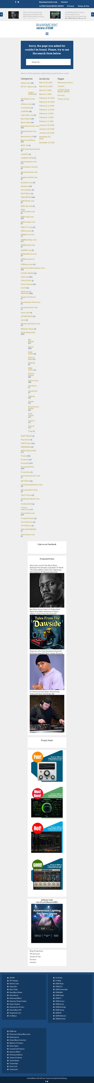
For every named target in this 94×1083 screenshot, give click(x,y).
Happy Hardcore (28, 297)
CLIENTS (25, 154)
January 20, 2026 (46, 133)
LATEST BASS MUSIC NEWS (51, 6)
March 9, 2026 (45, 90)
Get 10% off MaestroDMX (47, 902)
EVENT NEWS (27, 273)
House (31, 401)
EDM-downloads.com (28, 210)
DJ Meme (13, 1016)
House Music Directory (18, 1040)
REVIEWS (25, 481)
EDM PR (58, 1013)
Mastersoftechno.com (30, 323)
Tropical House (27, 518)
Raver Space (14, 1046)
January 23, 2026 (46, 129)
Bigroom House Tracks (18, 1001)
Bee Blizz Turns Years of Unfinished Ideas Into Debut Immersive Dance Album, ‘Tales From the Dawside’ (45, 611)
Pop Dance (25, 439)
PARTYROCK (26, 436)
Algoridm (13, 986)
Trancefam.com (28, 513)
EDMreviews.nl (27, 259)
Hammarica (14, 1037)
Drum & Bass (31, 358)
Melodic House (27, 329)
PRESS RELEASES (28, 450)
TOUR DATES (26, 504)
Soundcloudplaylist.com (31, 484)
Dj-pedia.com (26, 182)
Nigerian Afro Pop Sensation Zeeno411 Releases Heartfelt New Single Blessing (46, 652)
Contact (64, 2)
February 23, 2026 (47, 102)
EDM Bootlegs (61, 1007)
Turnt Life (13, 1066)
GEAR (23, 288)
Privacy (70, 6)
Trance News (14, 1061)
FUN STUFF (26, 280)
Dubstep (31, 363)
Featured (37, 12)
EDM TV (58, 998)
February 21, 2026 (46, 106)
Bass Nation (14, 995)
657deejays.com (28, 99)
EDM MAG (59, 992)
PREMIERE (25, 447)
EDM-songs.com (28, 222)
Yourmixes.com (28, 534)
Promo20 (69, 16)
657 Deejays (14, 981)
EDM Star (13, 1031)
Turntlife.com (27, 522)
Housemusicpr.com (29, 307)
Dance (31, 347)
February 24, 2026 (47, 98)
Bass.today (26, 122)
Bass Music (26, 118)
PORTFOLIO (26, 443)
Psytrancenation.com (30, 475)
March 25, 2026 (45, 82)
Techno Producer (16, 1058)
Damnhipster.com (29, 161)
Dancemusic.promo (29, 167)
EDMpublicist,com (29, 254)
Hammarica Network (32, 14)
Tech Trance (26, 495)
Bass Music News (16, 992)
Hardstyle (32, 391)
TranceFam (14, 1063)
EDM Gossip (60, 1010)
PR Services (35, 954)
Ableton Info (14, 984)
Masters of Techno (16, 1043)
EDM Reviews (61, 1019)
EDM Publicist (61, 1016)
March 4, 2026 (45, 94)
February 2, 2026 (46, 121)
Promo (41, 16)
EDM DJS (59, 986)
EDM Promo (60, 1001)
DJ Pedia (59, 978)
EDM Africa (60, 1004)
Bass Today (14, 989)
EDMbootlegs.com (29, 240)
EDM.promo (26, 231)
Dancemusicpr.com (29, 172)
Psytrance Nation (16, 1055)
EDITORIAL (26, 193)
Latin (23, 320)
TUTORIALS (26, 525)
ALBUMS (69, 12)
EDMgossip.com (28, 245)
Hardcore (32, 386)
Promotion (25, 472)
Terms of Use (83, 6)
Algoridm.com (27, 115)
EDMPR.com (26, 250)
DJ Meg (58, 981)
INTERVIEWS (27, 316)
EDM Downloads (62, 989)
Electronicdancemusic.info (33, 268)
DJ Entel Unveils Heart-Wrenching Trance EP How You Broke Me (44, 693)
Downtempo (26, 190)
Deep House (31, 353)
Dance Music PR (15, 1010)
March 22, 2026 (46, 86)
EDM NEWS (26, 197)
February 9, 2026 (46, 113)
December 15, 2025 (47, 142)
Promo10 (24, 459)
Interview (25, 312)
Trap (30, 431)
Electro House (31, 374)
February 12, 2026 (46, 109)
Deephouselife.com (29, 177)
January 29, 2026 (46, 125)
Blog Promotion (36, 951)
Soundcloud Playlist (17, 1049)
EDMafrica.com (27, 234)
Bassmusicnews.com (48, 2)
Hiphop (31, 396)
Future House (26, 284)
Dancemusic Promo (17, 1007)
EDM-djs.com (26, 206)
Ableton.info (26, 104)
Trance (31, 426)
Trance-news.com (25, 508)
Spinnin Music (15, 1052)
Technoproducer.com (30, 499)
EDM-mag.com (27, 216)
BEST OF (24, 145)
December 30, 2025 (45, 137)
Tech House (31, 414)
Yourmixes (14, 1069)
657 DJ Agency (27, 86)
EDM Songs (60, 995)
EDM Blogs (59, 984)
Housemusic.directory (30, 302)
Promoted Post (29, 18)
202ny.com (25, 83)
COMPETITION (27, 158)
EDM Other (30, 369)
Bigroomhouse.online (30, 149)
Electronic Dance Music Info (20, 1034)
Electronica (28, 12)
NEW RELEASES (30, 16)
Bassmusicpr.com (28, 131)
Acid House (26, 107)
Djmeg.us (25, 186)
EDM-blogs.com (27, 201)
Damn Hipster (15, 1004)
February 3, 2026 (46, 117)
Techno (31, 420)
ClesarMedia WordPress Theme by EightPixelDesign (47, 1078)
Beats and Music (28, 140)
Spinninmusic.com (29, 490)
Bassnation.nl (27, 136)
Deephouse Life (15, 1013)
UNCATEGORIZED (28, 529)
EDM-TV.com (26, 227)
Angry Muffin (31, 93)
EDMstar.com (27, 264)
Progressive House (33, 407)
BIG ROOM (31, 341)
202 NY (12, 978)
